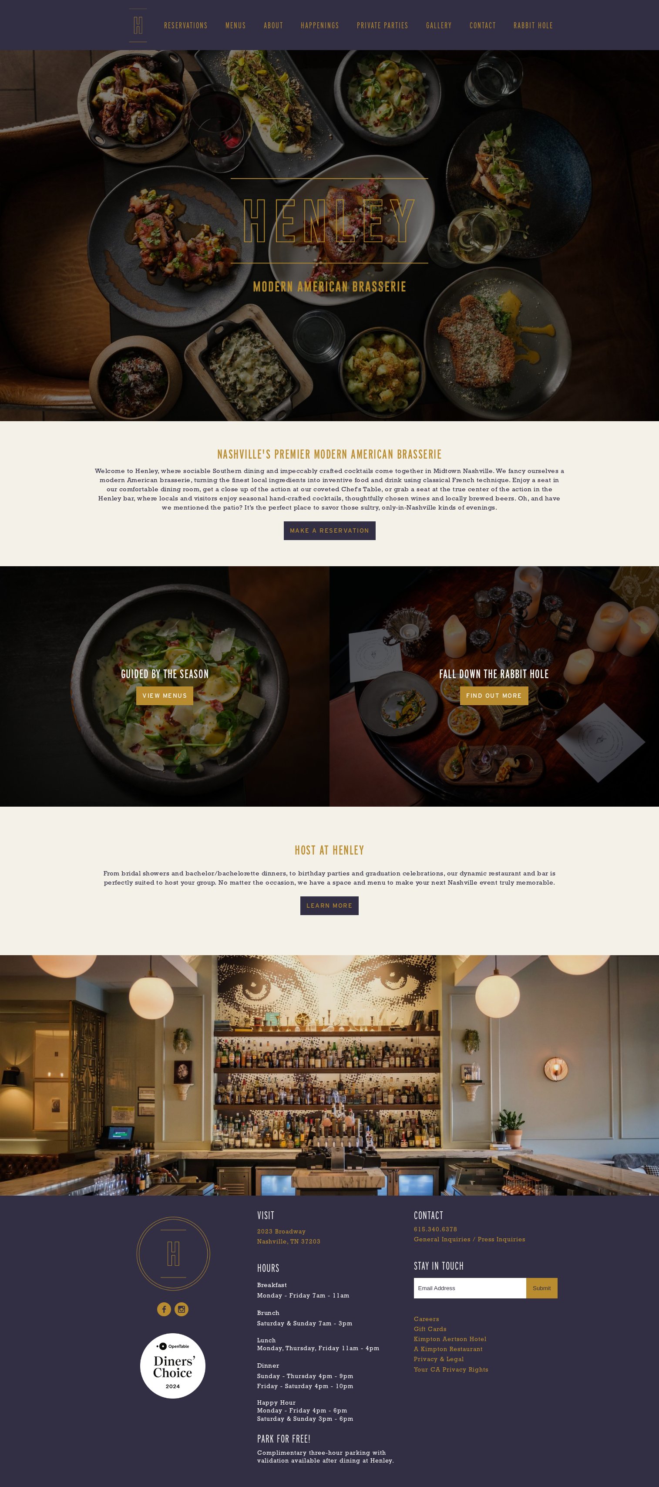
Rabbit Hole (533, 25)
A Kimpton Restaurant (448, 1349)
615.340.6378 (435, 1230)
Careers (426, 1319)
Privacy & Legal (439, 1359)
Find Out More (494, 695)
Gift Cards (430, 1329)
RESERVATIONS (186, 25)
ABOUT (273, 25)
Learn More (329, 905)
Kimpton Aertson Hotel (450, 1339)
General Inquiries (442, 1240)
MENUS (235, 25)
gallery (439, 25)
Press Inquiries (501, 1240)
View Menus (164, 695)
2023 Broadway (281, 1232)
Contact (483, 25)
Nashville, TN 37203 (289, 1242)
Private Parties (383, 25)
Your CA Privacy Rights (451, 1370)
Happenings (320, 25)
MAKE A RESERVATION (330, 530)
